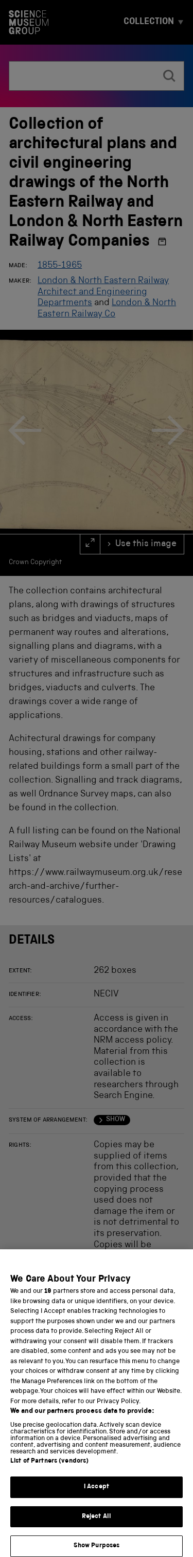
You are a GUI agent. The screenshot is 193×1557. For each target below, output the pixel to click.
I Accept (96, 1495)
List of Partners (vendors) (49, 1470)
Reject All (96, 1525)
